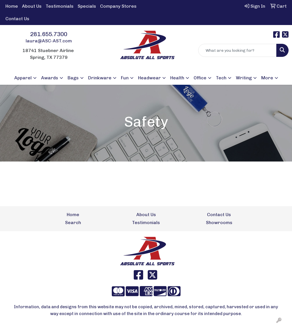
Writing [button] (244, 77)
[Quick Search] (237, 50)
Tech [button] (221, 77)
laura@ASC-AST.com (49, 41)
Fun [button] (125, 77)
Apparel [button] (23, 77)
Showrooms (219, 222)
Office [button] (200, 77)
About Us (32, 6)
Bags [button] (73, 77)
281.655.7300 (48, 34)
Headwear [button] (149, 77)
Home (11, 6)
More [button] (267, 77)
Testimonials (60, 6)
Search (73, 222)
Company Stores (118, 6)
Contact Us (17, 18)
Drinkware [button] (99, 77)
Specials (87, 6)
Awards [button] (49, 77)
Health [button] (177, 77)
